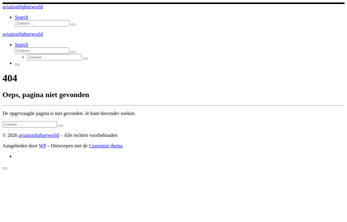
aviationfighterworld (38, 135)
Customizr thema (106, 145)
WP (42, 145)
